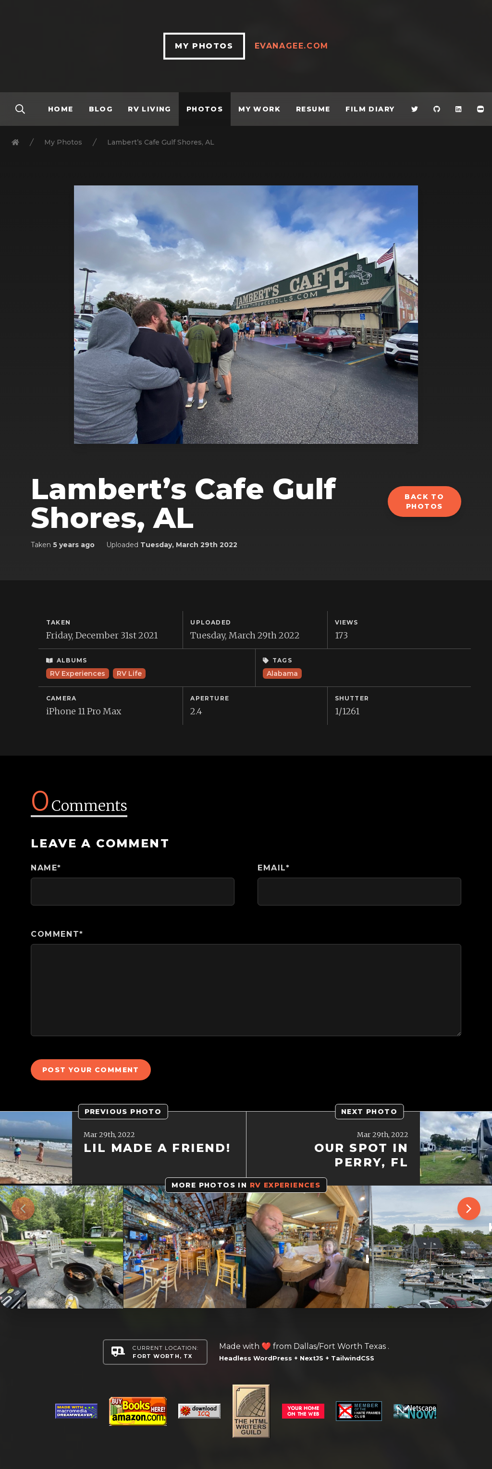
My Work (259, 109)
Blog (101, 109)
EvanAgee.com (292, 45)
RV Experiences (77, 673)
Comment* (57, 934)
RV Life (129, 673)
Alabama (282, 673)
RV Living (149, 109)
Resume (313, 109)
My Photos (63, 142)
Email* (274, 867)
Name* (46, 867)
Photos (204, 109)
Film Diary (369, 109)
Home (61, 109)
